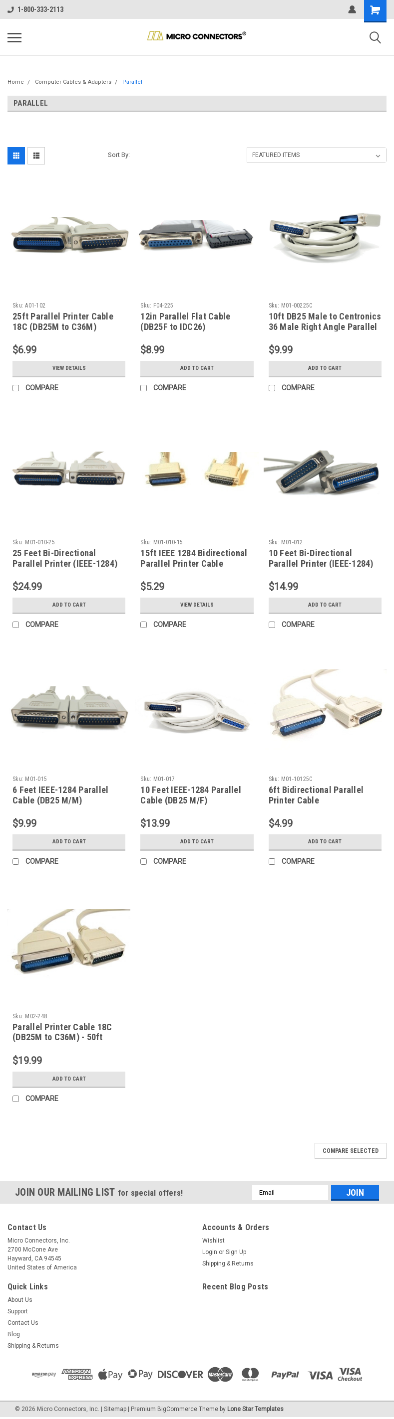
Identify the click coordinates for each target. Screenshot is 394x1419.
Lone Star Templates (255, 1409)
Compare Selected (351, 1150)
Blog (13, 1334)
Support (17, 1311)
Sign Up (236, 1252)
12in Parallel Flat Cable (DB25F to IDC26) (185, 321)
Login (209, 1252)
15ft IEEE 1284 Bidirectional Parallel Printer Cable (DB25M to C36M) (193, 563)
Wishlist (213, 1240)
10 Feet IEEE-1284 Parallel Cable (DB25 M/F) (190, 795)
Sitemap (115, 1409)
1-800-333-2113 (35, 9)
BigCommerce (177, 1409)
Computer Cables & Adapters (73, 82)
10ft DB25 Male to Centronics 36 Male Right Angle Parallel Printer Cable (325, 326)
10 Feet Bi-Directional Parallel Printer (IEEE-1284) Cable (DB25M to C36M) (321, 563)
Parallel (132, 82)
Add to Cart (197, 368)
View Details (68, 368)
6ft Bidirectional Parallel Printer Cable (316, 795)
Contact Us (22, 1322)
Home (15, 82)
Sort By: (119, 154)
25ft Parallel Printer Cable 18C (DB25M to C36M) (62, 321)
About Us (19, 1299)
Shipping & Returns (228, 1263)
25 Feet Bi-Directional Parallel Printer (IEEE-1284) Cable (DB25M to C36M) (64, 563)
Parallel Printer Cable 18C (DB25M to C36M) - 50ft (62, 1032)
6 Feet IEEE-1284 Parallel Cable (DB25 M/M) (60, 795)
